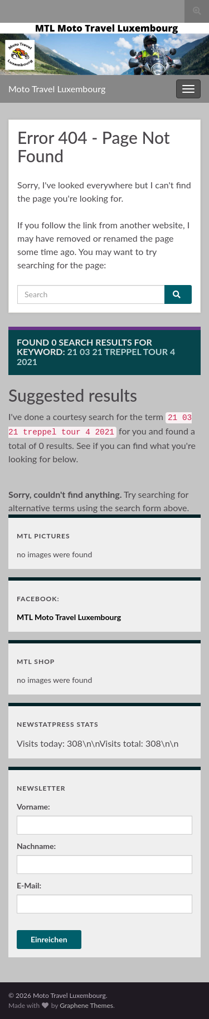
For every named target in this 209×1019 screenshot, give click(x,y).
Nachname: (36, 846)
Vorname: (33, 806)
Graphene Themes (86, 1005)
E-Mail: (29, 885)
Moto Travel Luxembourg (56, 88)
